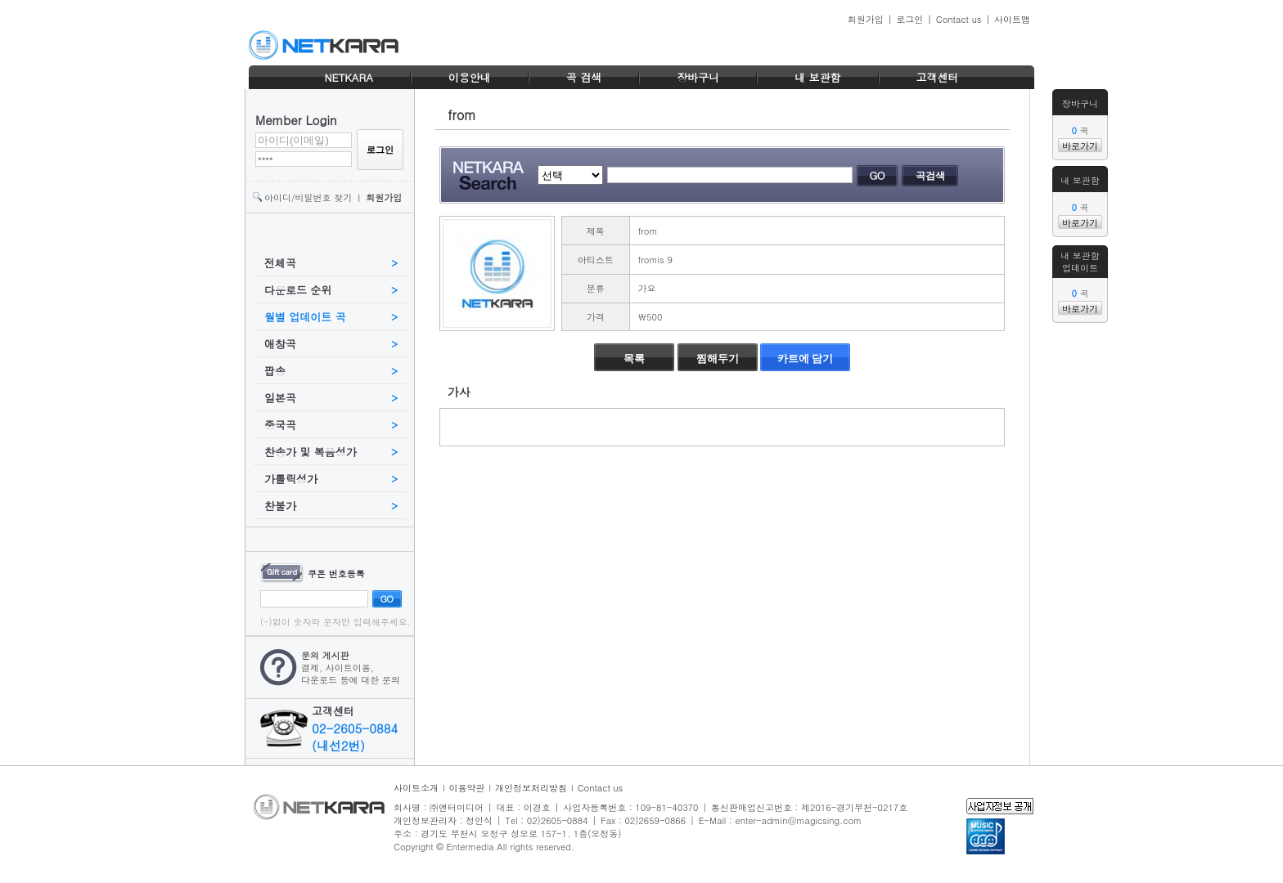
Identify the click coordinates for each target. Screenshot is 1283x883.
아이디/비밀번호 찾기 (308, 197)
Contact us (959, 19)
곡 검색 (583, 77)
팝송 (275, 371)
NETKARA (348, 77)
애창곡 (280, 344)
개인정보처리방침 (531, 788)
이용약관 (467, 788)
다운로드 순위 (297, 290)
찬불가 (280, 505)
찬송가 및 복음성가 (310, 451)
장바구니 (698, 77)
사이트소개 (416, 788)
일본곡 (280, 398)
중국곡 (280, 425)
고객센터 (937, 77)
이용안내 (469, 77)
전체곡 (280, 263)
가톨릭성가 (290, 478)
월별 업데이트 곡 (305, 317)
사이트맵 (1012, 19)
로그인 (909, 19)
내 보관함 (817, 77)
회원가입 (866, 19)
